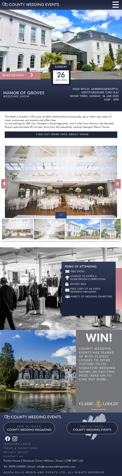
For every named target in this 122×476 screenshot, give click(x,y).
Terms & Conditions (20, 448)
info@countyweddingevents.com (56, 467)
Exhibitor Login (17, 444)
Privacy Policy (16, 452)
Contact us (13, 457)
